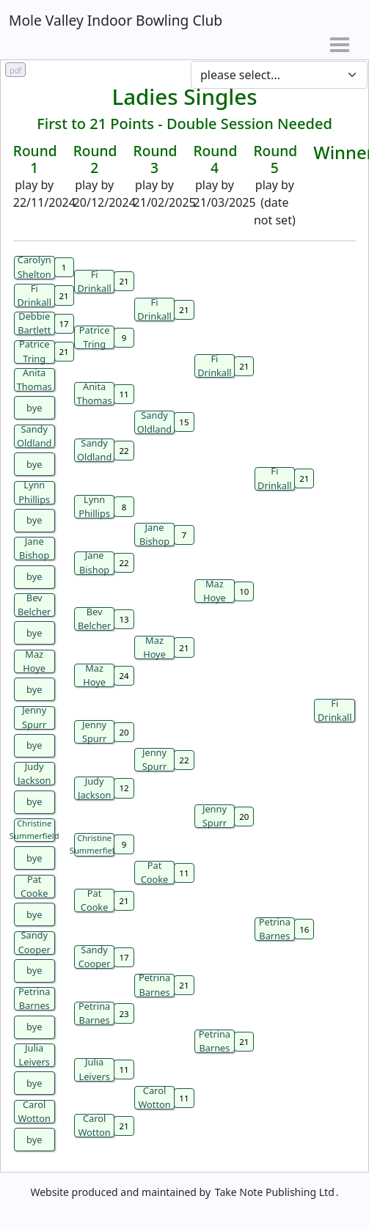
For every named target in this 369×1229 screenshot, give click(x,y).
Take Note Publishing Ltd (275, 1192)
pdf (15, 70)
